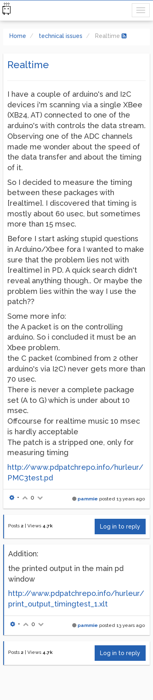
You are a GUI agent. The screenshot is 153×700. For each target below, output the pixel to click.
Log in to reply (120, 526)
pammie (88, 499)
